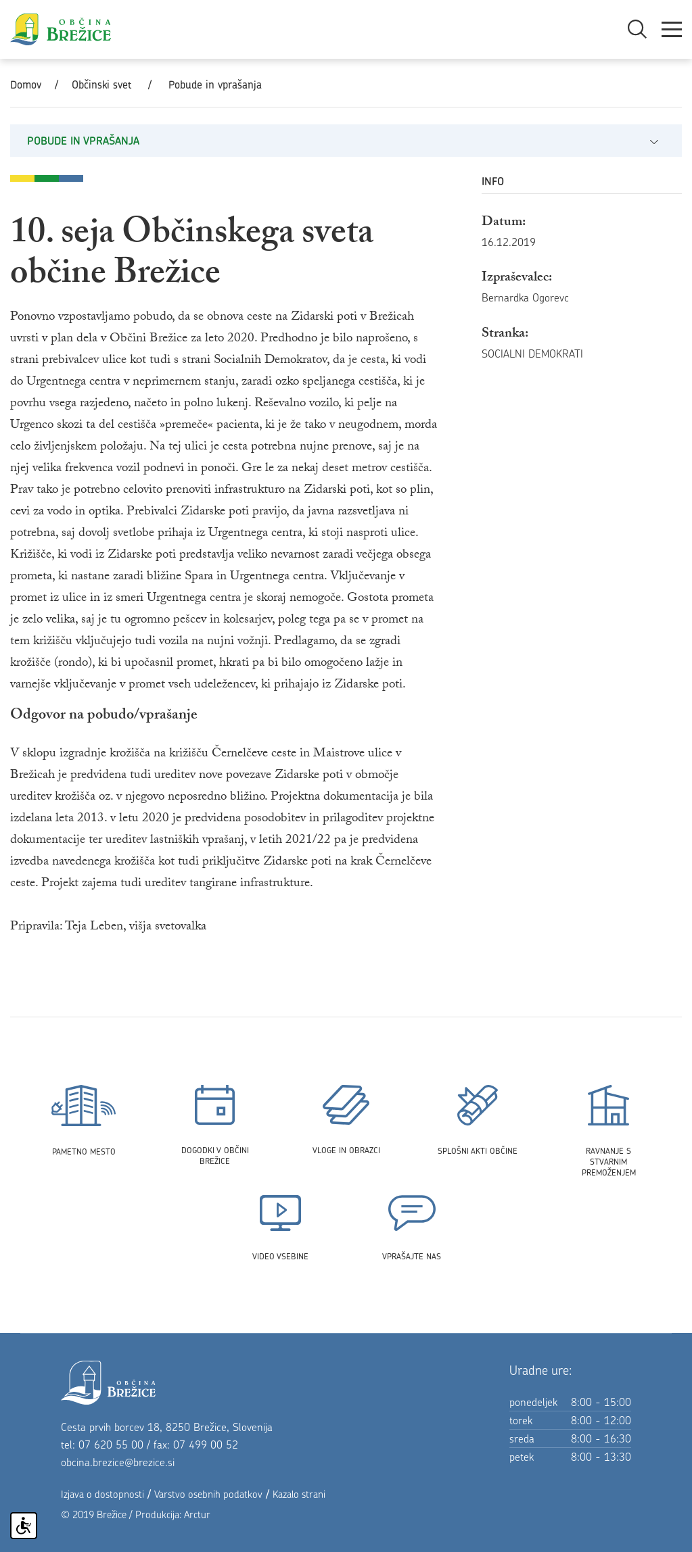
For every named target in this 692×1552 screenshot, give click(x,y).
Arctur (197, 1514)
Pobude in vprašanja (215, 84)
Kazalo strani (299, 1494)
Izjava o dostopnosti (102, 1494)
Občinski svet (101, 84)
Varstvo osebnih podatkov (208, 1494)
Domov (25, 84)
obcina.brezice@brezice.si (118, 1462)
